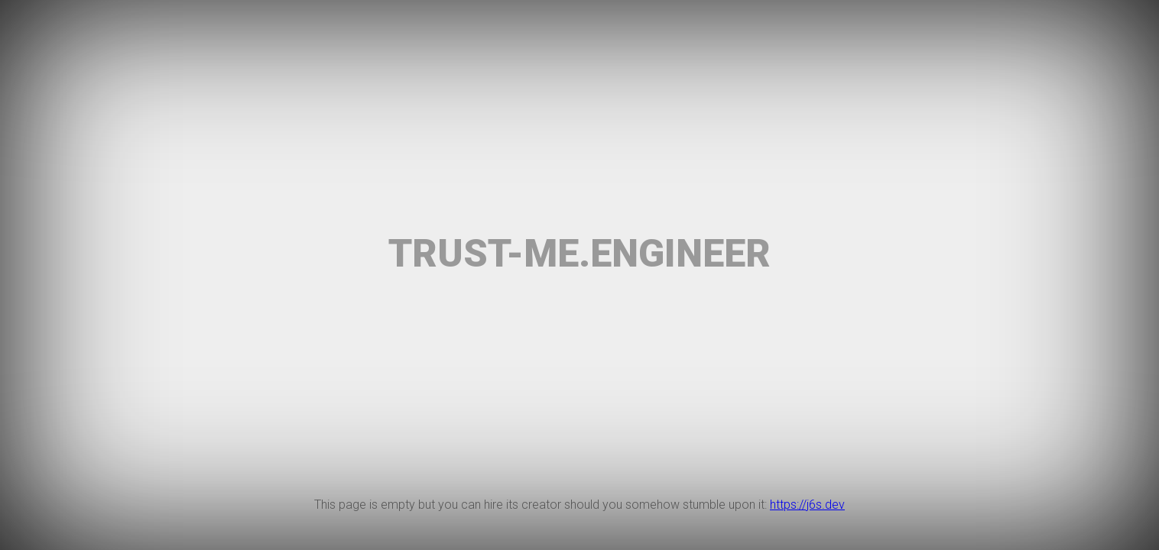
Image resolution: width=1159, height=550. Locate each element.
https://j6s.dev (807, 504)
